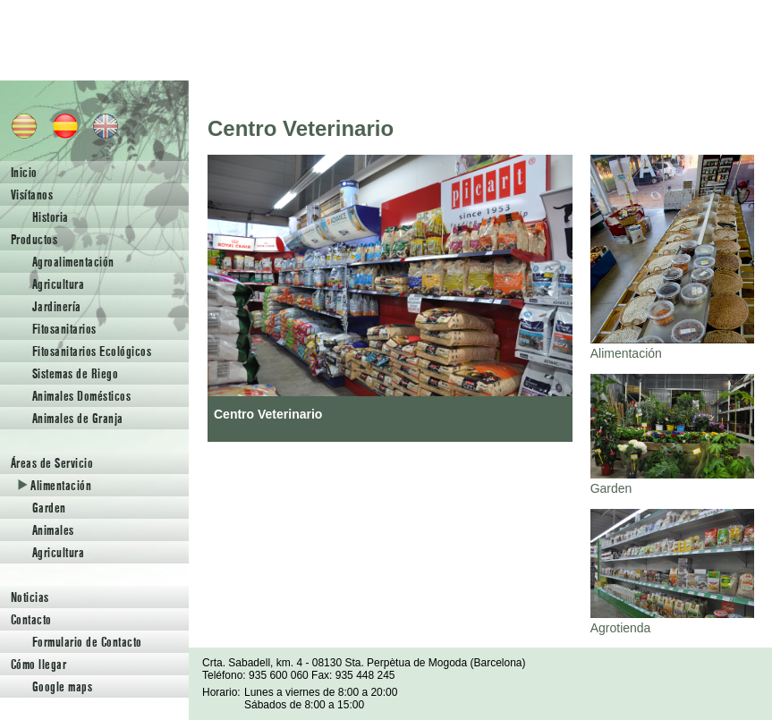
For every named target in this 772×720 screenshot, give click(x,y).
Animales (53, 530)
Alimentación (54, 485)
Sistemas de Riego (75, 373)
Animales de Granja (77, 418)
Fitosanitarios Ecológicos (91, 351)
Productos (34, 239)
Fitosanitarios (64, 328)
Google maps (62, 686)
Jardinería (56, 306)
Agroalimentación (73, 261)
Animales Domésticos (81, 395)
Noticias (30, 597)
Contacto (31, 619)
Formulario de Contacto (87, 641)
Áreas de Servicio (52, 462)
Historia (50, 216)
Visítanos (32, 194)
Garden (49, 507)
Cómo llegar (38, 664)
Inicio (24, 172)
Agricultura (58, 284)
